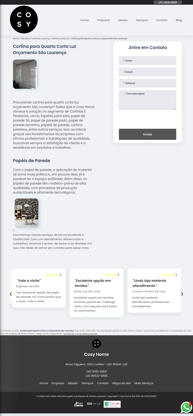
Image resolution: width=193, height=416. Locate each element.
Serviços (141, 20)
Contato (161, 20)
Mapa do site (121, 383)
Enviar (147, 134)
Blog (179, 20)
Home (83, 20)
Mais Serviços (144, 383)
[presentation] (147, 118)
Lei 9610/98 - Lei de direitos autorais (80, 333)
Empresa (102, 20)
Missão (122, 20)
